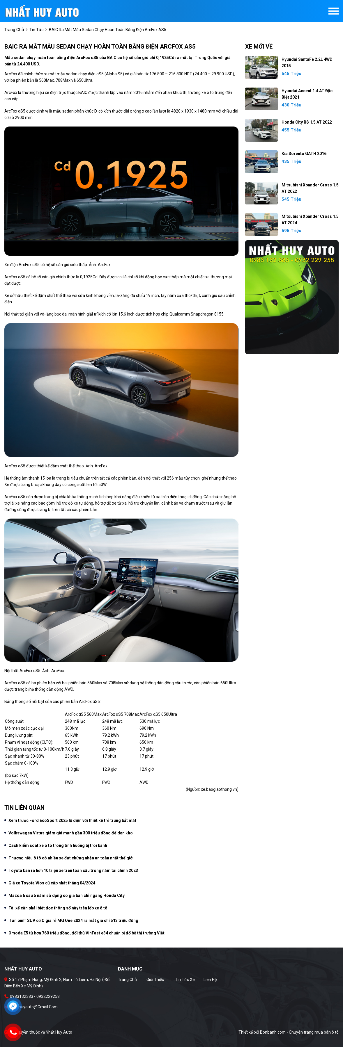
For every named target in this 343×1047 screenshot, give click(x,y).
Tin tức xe (185, 979)
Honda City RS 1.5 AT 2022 (307, 122)
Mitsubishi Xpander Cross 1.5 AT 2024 (310, 219)
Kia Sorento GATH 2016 (304, 153)
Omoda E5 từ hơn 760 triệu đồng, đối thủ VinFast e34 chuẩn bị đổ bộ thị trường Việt (86, 933)
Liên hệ (210, 979)
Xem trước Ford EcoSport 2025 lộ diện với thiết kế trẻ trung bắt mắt (72, 820)
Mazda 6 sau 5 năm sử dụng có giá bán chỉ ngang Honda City (66, 895)
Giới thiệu (155, 979)
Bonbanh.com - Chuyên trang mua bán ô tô (299, 1032)
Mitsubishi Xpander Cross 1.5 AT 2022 (310, 188)
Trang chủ (127, 979)
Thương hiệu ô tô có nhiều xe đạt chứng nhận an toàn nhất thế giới (71, 858)
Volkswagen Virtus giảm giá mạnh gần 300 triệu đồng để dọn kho (70, 833)
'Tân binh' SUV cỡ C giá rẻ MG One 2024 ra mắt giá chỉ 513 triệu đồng (73, 920)
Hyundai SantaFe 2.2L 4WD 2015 (307, 62)
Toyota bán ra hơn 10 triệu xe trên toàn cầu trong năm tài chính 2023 (73, 870)
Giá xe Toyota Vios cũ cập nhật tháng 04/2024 (51, 883)
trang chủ (14, 29)
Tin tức (36, 29)
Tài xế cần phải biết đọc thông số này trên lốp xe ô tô (57, 908)
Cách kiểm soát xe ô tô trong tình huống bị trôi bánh (57, 845)
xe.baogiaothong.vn (219, 789)
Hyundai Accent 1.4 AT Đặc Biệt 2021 (307, 93)
